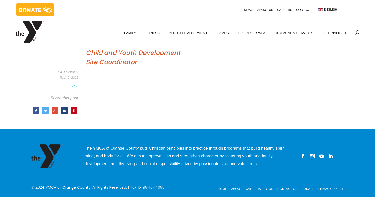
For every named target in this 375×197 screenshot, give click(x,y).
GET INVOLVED (335, 33)
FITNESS (152, 33)
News (248, 10)
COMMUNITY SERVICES (293, 33)
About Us (265, 10)
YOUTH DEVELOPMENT (188, 33)
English (327, 10)
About (236, 189)
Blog (269, 189)
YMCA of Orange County (68, 187)
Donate (307, 189)
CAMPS (223, 33)
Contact (303, 10)
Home (222, 189)
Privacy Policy (331, 189)
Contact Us (287, 189)
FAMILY (130, 33)
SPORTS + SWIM (251, 33)
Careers (284, 10)
